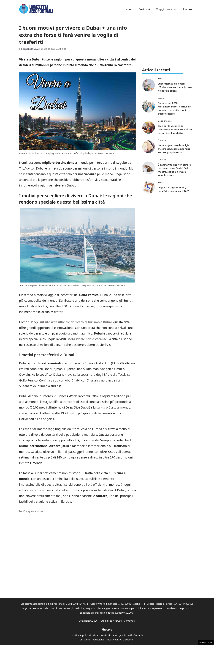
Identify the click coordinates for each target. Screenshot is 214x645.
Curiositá (144, 9)
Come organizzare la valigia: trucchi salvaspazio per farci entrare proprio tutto (174, 149)
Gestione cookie (205, 642)
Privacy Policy (113, 639)
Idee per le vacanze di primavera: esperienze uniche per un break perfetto (175, 129)
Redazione (98, 639)
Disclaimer (128, 639)
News (128, 9)
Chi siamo (85, 639)
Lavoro (187, 9)
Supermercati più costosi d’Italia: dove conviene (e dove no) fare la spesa (175, 87)
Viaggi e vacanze (166, 9)
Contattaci (129, 620)
